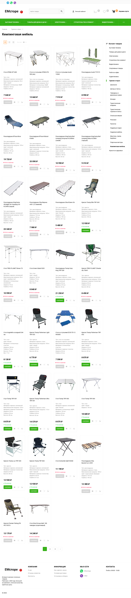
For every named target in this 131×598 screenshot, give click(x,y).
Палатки (113, 124)
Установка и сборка (61, 576)
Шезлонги (113, 85)
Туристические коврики (115, 104)
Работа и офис (114, 72)
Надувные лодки (115, 128)
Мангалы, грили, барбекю (115, 137)
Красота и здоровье (116, 150)
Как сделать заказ (60, 570)
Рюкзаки (113, 120)
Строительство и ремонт (117, 60)
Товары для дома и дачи (117, 52)
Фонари (112, 99)
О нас (30, 570)
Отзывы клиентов (34, 573)
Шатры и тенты (115, 89)
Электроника (113, 56)
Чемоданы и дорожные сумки (116, 94)
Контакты (31, 576)
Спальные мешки (116, 116)
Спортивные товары (116, 68)
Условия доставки (60, 573)
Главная (4, 29)
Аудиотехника (114, 76)
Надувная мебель (116, 132)
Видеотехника (114, 64)
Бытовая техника (115, 48)
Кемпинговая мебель (117, 146)
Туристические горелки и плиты (115, 110)
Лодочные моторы (116, 142)
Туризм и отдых (16, 29)
